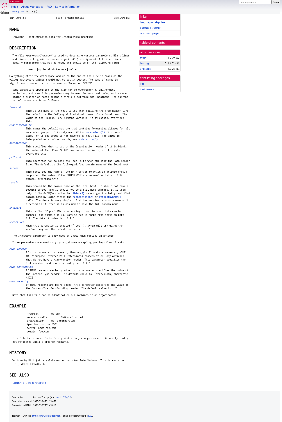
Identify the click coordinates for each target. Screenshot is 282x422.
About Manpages (32, 6)
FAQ (49, 6)
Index (14, 6)
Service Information (67, 6)
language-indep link (152, 22)
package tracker (150, 27)
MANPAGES (16, 1)
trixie (143, 58)
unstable (145, 68)
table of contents (152, 42)
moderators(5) (95, 132)
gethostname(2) (83, 196)
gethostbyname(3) (110, 196)
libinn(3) (77, 193)
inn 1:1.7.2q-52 (63, 397)
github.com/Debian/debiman (46, 416)
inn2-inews (147, 89)
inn (22, 11)
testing (15, 11)
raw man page (149, 33)
